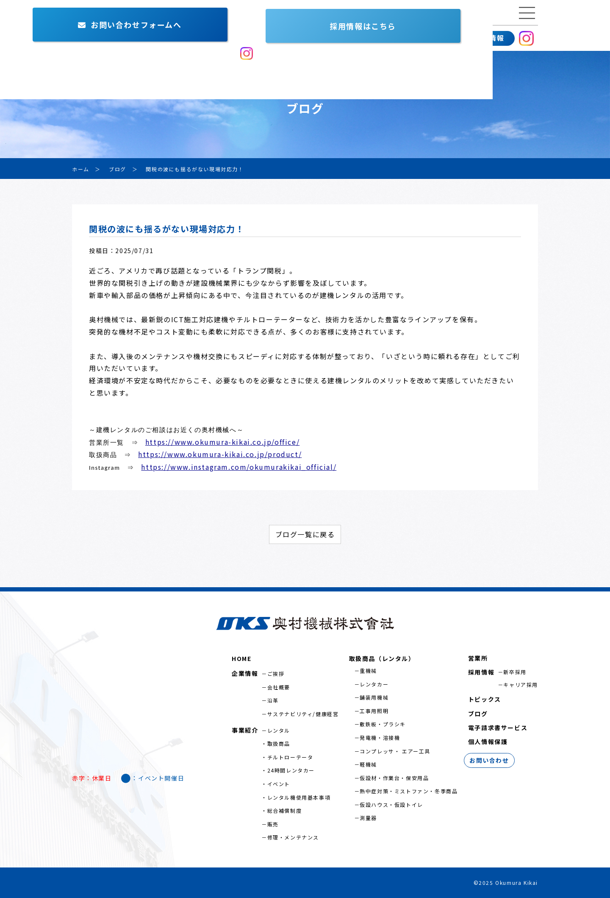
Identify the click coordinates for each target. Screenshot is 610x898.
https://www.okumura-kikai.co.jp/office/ (222, 442)
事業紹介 (146, 38)
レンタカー (374, 684)
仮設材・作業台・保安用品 (394, 777)
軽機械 (368, 764)
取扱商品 (278, 743)
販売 (273, 824)
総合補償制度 (284, 810)
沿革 (273, 700)
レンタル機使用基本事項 (299, 797)
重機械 (368, 670)
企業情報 (91, 38)
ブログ (478, 713)
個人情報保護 (488, 741)
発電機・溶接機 (380, 737)
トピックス (484, 699)
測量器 (368, 817)
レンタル (278, 730)
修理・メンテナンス (293, 837)
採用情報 (489, 38)
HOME (241, 658)
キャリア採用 (520, 684)
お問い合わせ (430, 38)
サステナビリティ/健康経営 (303, 713)
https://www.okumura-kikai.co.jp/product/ (220, 454)
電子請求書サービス (497, 727)
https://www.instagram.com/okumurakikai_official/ (238, 467)
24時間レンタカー (291, 770)
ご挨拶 (276, 673)
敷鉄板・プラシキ (383, 724)
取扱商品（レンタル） (382, 658)
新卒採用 (514, 671)
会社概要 (278, 687)
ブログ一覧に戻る (305, 534)
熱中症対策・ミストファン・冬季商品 (409, 791)
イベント (278, 783)
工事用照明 (374, 710)
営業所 (197, 38)
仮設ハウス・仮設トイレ (391, 804)
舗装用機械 (374, 697)
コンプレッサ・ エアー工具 (395, 751)
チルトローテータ (290, 757)
